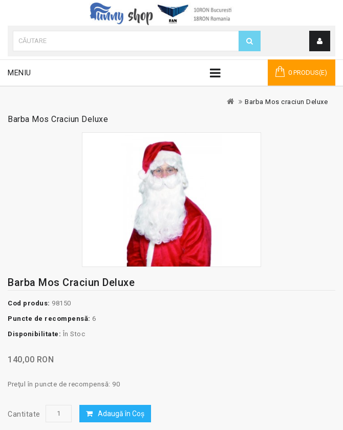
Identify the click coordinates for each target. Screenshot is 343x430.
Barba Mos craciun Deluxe (286, 102)
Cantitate (24, 414)
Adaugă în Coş (121, 413)
